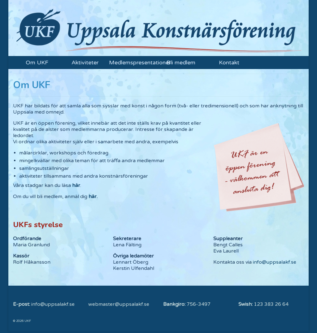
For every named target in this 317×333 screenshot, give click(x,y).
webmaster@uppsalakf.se (118, 304)
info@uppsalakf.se (274, 262)
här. (93, 196)
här (76, 185)
